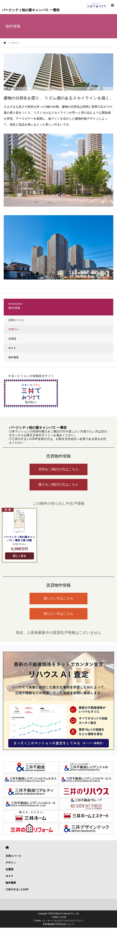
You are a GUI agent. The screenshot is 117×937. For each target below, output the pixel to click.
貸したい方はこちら (58, 598)
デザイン (13, 329)
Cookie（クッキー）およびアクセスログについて (58, 920)
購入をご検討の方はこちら (58, 484)
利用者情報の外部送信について (58, 924)
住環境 (12, 338)
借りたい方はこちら (58, 613)
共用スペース (16, 320)
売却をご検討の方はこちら (58, 469)
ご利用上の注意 (58, 917)
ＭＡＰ (12, 347)
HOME (7, 847)
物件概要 (13, 357)
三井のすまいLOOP (17, 889)
